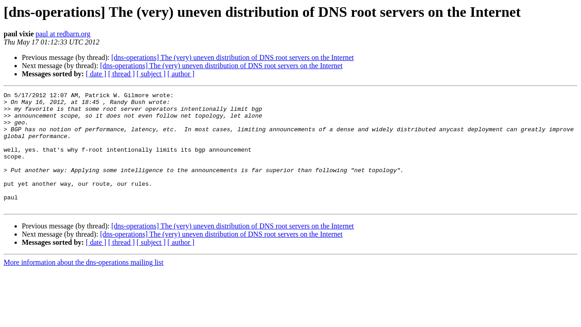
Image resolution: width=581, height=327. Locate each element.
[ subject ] (151, 74)
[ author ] (181, 74)
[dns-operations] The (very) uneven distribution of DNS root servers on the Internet (232, 57)
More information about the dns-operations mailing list (83, 285)
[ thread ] (121, 74)
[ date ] (96, 74)
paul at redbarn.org (62, 34)
